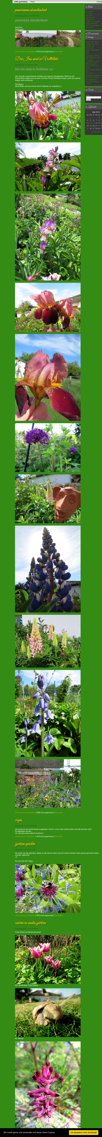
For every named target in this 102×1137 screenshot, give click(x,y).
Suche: (89, 90)
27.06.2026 (96, 132)
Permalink (59, 51)
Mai (87, 54)
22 (99, 126)
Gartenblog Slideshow (90, 19)
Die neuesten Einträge (92, 35)
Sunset (88, 84)
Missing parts (91, 64)
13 (94, 123)
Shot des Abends (92, 82)
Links (89, 7)
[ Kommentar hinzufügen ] (25, 51)
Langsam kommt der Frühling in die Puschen (93, 58)
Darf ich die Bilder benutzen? (93, 27)
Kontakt (89, 14)
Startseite (90, 12)
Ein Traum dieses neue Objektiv (92, 79)
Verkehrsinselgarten (94, 76)
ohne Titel (90, 48)
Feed (32, 2)
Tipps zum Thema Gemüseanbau (93, 23)
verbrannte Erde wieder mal (92, 45)
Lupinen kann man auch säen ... (27, 610)
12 (91, 123)
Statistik (89, 16)
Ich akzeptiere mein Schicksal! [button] (84, 1133)
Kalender (90, 107)
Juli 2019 (89, 74)
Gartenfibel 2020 (92, 62)
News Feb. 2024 (92, 42)
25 (88, 129)
